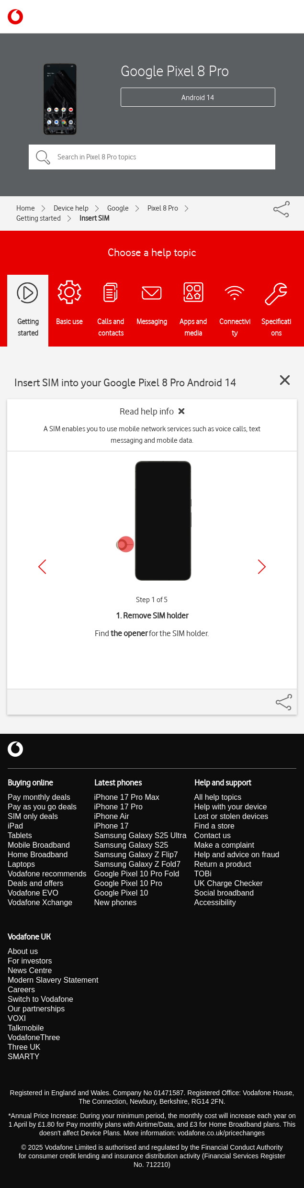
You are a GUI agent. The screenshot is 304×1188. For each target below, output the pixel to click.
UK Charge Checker (228, 883)
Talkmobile (26, 1028)
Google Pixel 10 (121, 893)
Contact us (212, 835)
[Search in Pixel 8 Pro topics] (152, 157)
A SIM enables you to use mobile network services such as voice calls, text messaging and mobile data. (152, 435)
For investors (30, 961)
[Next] (262, 567)
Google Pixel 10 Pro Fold (137, 874)
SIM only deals (33, 816)
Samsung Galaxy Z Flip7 (136, 855)
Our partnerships (36, 1009)
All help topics (218, 797)
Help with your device (230, 807)
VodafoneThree (34, 1037)
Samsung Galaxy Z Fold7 (137, 864)
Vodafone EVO (33, 893)
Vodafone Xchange (40, 902)
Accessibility (215, 902)
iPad (15, 826)
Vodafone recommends (47, 874)
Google (118, 208)
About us (23, 951)
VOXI (17, 1018)
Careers (21, 990)
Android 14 (197, 97)
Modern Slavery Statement (53, 980)
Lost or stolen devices (231, 816)
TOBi (203, 874)
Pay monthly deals (39, 797)
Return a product (222, 864)
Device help (71, 208)
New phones (115, 902)
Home (25, 208)
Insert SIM (94, 218)
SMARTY (23, 1057)
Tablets (20, 835)
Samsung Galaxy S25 (131, 845)
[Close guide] (285, 380)
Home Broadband (38, 855)
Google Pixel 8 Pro (175, 70)
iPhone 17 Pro (118, 807)
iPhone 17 (111, 826)
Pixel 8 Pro (162, 208)
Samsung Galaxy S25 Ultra (140, 835)
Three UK (24, 1047)
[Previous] (42, 567)
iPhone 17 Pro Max (126, 797)
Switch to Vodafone (40, 999)
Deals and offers (35, 883)
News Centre (30, 970)
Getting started (38, 218)
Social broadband (224, 893)
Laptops (21, 864)
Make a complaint (224, 845)
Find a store (214, 826)
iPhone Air (111, 816)
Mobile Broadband (39, 845)
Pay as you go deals (42, 807)
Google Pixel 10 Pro (128, 883)
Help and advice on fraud (237, 855)
